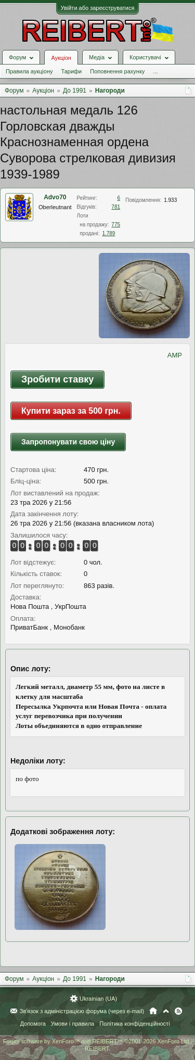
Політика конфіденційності (134, 1023)
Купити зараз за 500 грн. (71, 410)
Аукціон (61, 58)
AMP (174, 355)
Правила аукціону (29, 71)
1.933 (170, 200)
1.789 (108, 233)
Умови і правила (72, 1023)
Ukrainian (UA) (98, 998)
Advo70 (55, 197)
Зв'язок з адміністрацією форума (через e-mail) (82, 1011)
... (155, 71)
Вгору (166, 1011)
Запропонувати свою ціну (68, 442)
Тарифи (71, 71)
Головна (153, 1011)
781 (115, 207)
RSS (178, 1011)
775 (115, 224)
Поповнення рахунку (117, 71)
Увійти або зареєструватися (98, 8)
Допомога (32, 1023)
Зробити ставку (57, 379)
